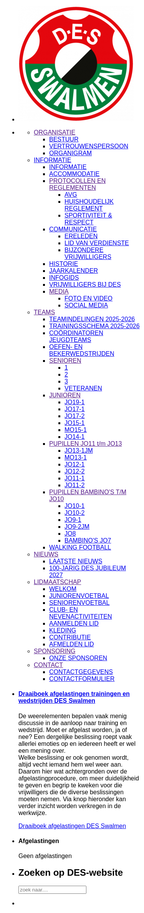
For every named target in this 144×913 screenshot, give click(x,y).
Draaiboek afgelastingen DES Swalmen (72, 826)
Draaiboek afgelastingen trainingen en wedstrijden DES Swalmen (74, 697)
